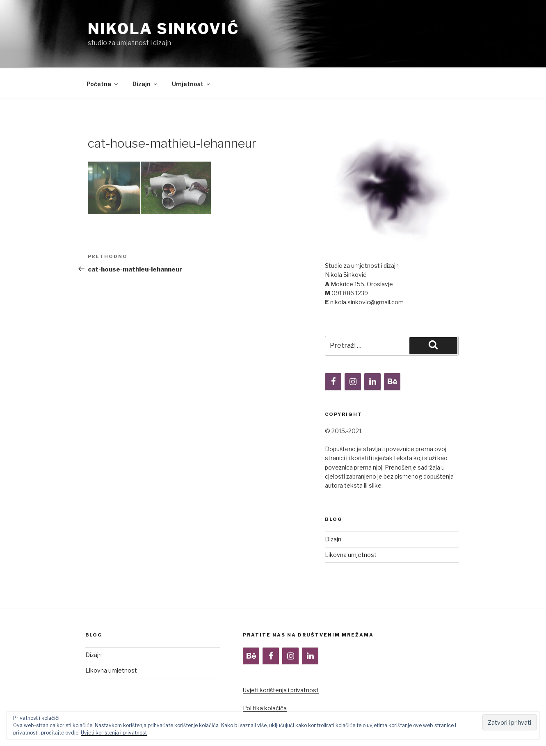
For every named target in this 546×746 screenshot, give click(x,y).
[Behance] (392, 351)
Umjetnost (191, 53)
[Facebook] (333, 351)
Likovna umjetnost (351, 523)
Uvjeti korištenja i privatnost (281, 659)
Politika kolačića (265, 677)
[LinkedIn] (372, 351)
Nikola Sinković (163, 29)
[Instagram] (353, 351)
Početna (103, 53)
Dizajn (145, 53)
